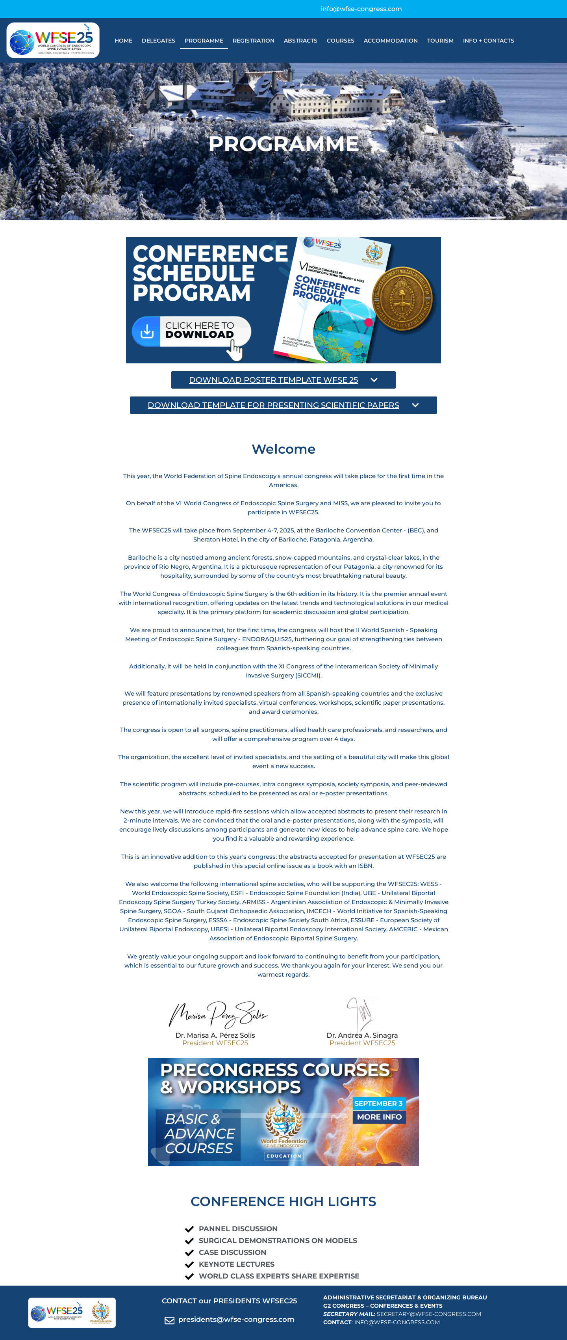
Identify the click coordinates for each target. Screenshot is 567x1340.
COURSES (340, 40)
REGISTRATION (253, 40)
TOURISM (440, 40)
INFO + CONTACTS (488, 40)
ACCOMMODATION (391, 40)
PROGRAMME (204, 40)
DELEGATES (158, 40)
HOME (123, 40)
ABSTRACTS (300, 40)
